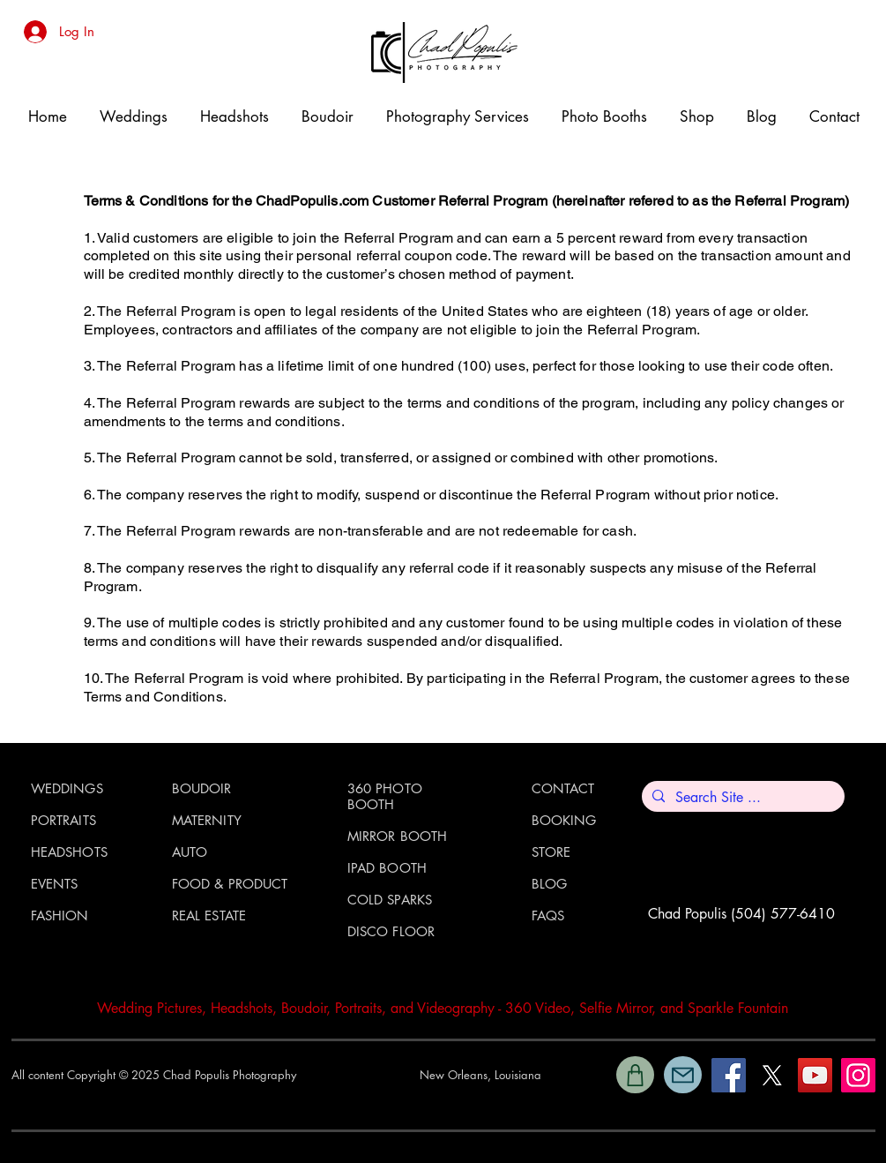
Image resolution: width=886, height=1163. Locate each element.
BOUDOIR (202, 788)
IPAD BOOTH (387, 867)
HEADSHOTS (69, 852)
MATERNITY (207, 820)
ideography (462, 1008)
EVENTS (54, 883)
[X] (772, 1075)
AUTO (190, 852)
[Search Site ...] (741, 797)
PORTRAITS (63, 820)
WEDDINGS (67, 788)
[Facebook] (728, 1075)
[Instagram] (858, 1075)
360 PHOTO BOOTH (384, 796)
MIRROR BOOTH (397, 836)
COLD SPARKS (390, 899)
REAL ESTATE (209, 915)
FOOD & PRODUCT (230, 883)
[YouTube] (815, 1075)
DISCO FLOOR (391, 931)
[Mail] (683, 1074)
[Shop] (635, 1074)
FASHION (60, 915)
